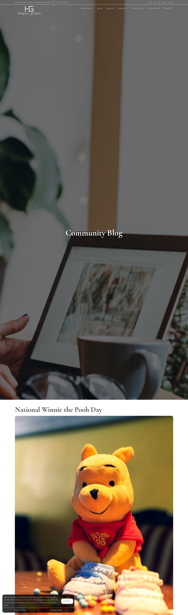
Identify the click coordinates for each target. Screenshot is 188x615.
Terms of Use (20, 610)
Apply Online (152, 2)
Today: (168, 2)
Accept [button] (67, 601)
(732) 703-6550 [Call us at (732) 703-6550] (62, 2)
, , (32, 2)
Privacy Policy (56, 610)
